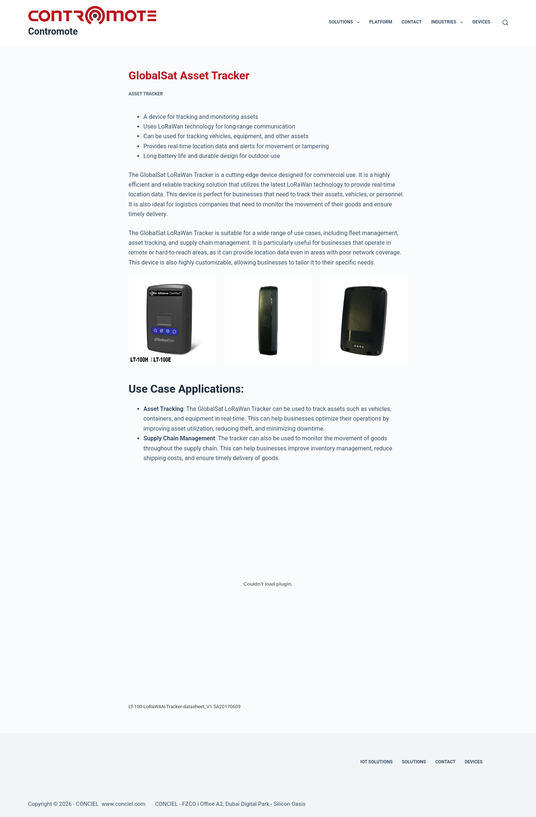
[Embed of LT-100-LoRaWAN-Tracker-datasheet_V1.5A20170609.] (268, 584)
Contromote (53, 31)
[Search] (505, 22)
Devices (481, 22)
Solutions (346, 22)
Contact (412, 22)
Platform (380, 22)
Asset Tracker (146, 93)
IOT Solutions (376, 761)
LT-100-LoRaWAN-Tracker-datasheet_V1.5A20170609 (185, 706)
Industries (448, 22)
